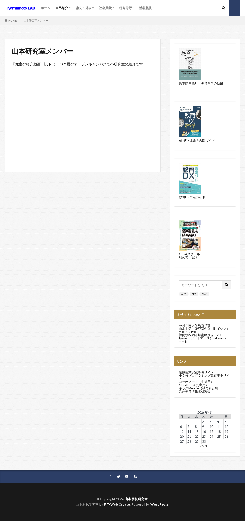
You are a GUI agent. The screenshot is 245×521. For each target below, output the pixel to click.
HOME (12, 20)
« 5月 (203, 446)
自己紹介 (61, 8)
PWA (204, 294)
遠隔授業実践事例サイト (196, 372)
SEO (194, 294)
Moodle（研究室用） (194, 385)
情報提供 (145, 8)
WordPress (159, 504)
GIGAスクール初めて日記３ (189, 255)
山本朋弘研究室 (136, 499)
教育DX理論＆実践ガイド (197, 140)
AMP (183, 294)
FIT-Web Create (117, 504)
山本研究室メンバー (36, 20)
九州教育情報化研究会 (195, 391)
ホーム (45, 8)
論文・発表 (83, 8)
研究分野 (125, 8)
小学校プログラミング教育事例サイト (204, 376)
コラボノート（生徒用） (196, 382)
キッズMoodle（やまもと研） (200, 388)
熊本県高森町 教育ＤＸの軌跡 (201, 83)
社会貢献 (105, 8)
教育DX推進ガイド (192, 197)
